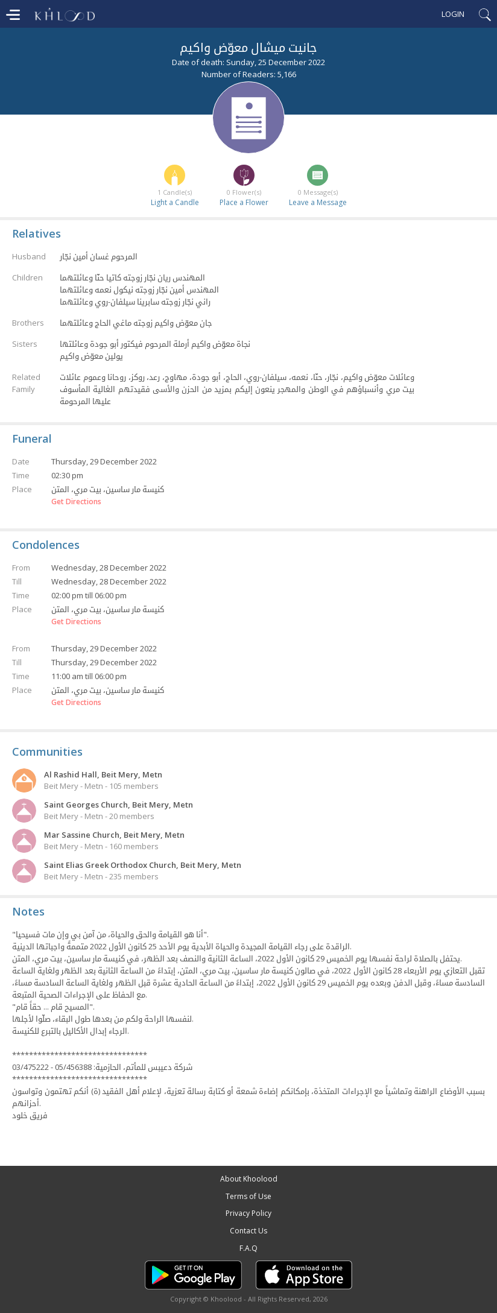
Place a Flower (244, 202)
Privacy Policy (248, 1213)
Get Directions (76, 502)
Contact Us (248, 1231)
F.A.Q (248, 1248)
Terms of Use (248, 1196)
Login (453, 13)
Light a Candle (175, 202)
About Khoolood (248, 1179)
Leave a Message (318, 202)
